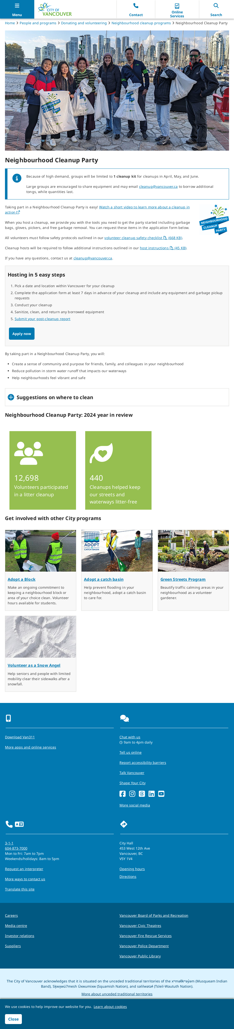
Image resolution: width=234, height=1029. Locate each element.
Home (10, 23)
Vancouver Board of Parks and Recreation (153, 915)
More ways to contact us (25, 879)
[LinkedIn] (152, 794)
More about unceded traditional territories (117, 994)
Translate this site (20, 889)
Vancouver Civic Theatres (140, 925)
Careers (11, 915)
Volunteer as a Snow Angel (34, 665)
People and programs (38, 23)
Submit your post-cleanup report (42, 318)
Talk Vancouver (131, 772)
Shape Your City (132, 782)
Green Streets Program (183, 579)
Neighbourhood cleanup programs (141, 23)
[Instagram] (132, 794)
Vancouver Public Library (140, 956)
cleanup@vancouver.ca (158, 186)
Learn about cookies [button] (110, 1006)
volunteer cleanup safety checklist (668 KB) (143, 237)
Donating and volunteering (84, 23)
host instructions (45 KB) (163, 248)
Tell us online (130, 752)
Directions (127, 876)
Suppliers (13, 946)
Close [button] (13, 1019)
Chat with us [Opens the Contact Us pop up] (129, 737)
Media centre (16, 925)
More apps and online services (30, 747)
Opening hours (132, 868)
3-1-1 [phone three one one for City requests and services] (9, 843)
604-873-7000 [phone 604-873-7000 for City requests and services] (16, 848)
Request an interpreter (24, 868)
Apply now (21, 333)
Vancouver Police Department (144, 946)
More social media (134, 805)
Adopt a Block (22, 579)
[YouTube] (161, 794)
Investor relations (19, 935)
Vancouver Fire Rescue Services (145, 935)
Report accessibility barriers (142, 762)
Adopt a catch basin (103, 579)
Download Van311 (20, 737)
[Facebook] (122, 794)
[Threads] (142, 794)
